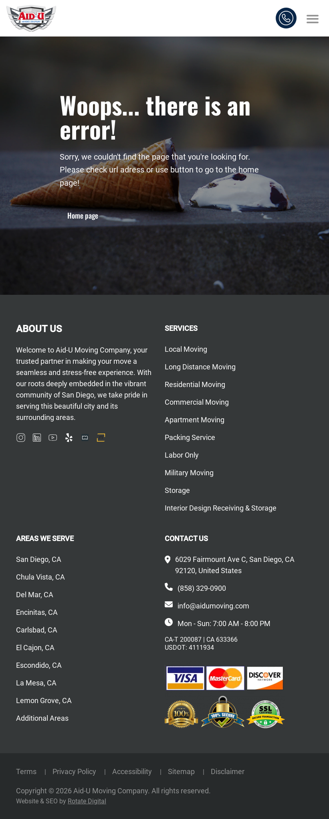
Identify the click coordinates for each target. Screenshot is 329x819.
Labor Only (182, 455)
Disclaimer (227, 771)
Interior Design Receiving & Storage (221, 508)
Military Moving (189, 472)
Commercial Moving (197, 402)
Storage (177, 490)
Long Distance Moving (200, 367)
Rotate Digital (87, 801)
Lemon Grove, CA (44, 700)
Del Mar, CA (34, 594)
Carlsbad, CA (36, 630)
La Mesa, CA (36, 683)
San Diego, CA (38, 559)
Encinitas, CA (37, 612)
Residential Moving (195, 384)
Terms (27, 771)
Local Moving (186, 349)
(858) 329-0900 (202, 588)
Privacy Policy (75, 771)
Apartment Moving (194, 420)
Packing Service (190, 437)
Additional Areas (42, 718)
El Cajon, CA (35, 647)
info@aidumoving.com (213, 606)
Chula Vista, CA (40, 577)
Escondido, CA (39, 665)
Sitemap (182, 771)
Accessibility (132, 771)
